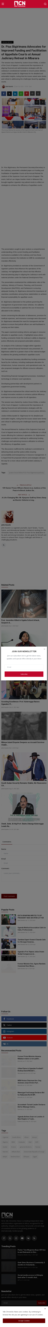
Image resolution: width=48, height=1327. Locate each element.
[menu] (3, 3)
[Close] (44, 649)
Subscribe (24, 674)
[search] (45, 3)
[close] (45, 1308)
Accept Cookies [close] (24, 1321)
